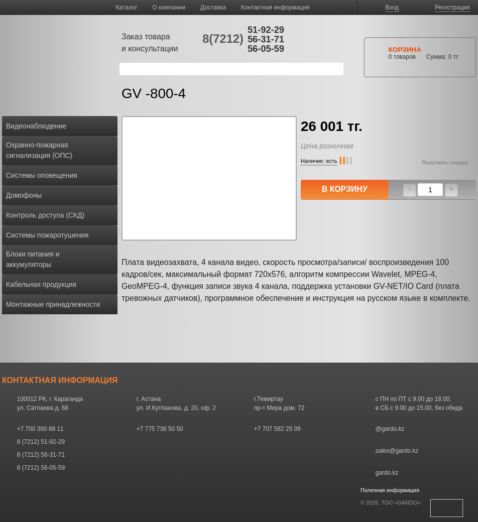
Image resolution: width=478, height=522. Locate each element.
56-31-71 (265, 39)
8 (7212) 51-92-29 (41, 441)
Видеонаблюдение (36, 126)
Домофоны (24, 195)
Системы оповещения (41, 175)
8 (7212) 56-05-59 (41, 467)
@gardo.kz (389, 428)
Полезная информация (389, 490)
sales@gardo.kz (396, 450)
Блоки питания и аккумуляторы (32, 259)
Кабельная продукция (41, 284)
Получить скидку (445, 162)
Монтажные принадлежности (53, 304)
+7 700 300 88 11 (40, 428)
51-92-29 (265, 29)
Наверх (446, 508)
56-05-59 (265, 48)
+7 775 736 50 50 (159, 428)
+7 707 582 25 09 (277, 428)
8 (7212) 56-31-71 (41, 454)
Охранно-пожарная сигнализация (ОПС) (39, 150)
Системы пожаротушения (47, 235)
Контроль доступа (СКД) (45, 215)
